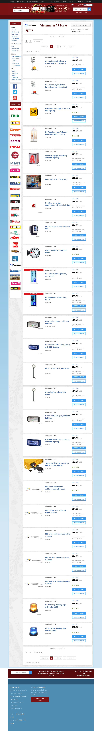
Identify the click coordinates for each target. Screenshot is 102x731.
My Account (55, 1)
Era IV (15, 76)
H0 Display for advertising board (55, 298)
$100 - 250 (15, 39)
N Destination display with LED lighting (57, 417)
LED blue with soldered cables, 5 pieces (57, 582)
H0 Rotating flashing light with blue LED (56, 629)
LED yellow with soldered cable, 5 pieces (55, 511)
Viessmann (15, 50)
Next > (71, 47)
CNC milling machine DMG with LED (57, 227)
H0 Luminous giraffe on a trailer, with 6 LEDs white (55, 62)
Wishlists (88, 1)
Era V (16, 79)
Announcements (32, 1)
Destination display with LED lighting (57, 322)
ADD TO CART (79, 69)
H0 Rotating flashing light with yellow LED (56, 606)
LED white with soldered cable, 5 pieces (57, 535)
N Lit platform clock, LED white (55, 393)
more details (79, 74)
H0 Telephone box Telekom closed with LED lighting (56, 133)
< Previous (44, 47)
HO (16, 56)
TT (16, 65)
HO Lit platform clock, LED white (56, 251)
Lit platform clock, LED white (57, 368)
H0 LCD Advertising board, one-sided (56, 275)
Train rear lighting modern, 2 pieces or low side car (57, 464)
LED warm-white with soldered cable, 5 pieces (55, 487)
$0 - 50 (15, 31)
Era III (15, 72)
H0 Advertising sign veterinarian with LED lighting (57, 204)
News (12, 1)
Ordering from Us (67, 1)
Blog (42, 1)
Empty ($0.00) (79, 5)
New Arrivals (20, 1)
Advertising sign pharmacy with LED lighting (56, 156)
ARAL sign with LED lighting (56, 179)
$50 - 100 (15, 35)
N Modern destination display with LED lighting (57, 440)
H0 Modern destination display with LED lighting (57, 346)
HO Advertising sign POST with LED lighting (57, 109)
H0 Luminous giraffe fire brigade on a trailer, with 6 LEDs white (56, 87)
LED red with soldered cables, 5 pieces (57, 558)
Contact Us (79, 1)
